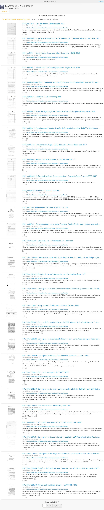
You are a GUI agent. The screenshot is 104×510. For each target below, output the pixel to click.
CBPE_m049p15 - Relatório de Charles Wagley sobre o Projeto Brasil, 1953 (51, 67)
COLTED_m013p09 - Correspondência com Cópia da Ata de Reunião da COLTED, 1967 (55, 355)
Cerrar (101, 1)
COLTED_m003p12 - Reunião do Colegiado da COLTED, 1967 (45, 372)
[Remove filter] (8, 11)
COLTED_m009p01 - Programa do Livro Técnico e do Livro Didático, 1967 (50, 305)
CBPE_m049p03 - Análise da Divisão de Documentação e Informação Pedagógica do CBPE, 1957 (59, 176)
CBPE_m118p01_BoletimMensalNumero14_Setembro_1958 (45, 207)
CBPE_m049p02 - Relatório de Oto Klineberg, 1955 (41, 97)
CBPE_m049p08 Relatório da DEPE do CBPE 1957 (41, 191)
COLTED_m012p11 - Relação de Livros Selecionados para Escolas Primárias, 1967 (53, 274)
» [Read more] (100, 90)
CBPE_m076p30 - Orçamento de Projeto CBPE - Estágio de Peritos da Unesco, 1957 (54, 145)
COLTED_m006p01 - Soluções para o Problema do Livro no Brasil (47, 241)
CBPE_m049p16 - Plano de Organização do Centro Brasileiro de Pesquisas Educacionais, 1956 (58, 111)
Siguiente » (57, 506)
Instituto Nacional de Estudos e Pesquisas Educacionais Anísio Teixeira (47, 28)
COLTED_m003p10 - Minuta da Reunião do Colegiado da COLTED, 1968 (49, 485)
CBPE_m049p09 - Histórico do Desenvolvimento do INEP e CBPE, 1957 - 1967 (52, 422)
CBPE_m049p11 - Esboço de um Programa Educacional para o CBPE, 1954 (51, 53)
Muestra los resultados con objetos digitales (44, 19)
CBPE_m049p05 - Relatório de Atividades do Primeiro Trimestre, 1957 (49, 159)
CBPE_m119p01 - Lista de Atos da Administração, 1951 (43, 24)
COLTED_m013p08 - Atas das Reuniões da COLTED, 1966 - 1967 (46, 405)
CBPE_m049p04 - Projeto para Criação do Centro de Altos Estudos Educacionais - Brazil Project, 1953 (61, 38)
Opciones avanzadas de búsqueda (52, 15)
